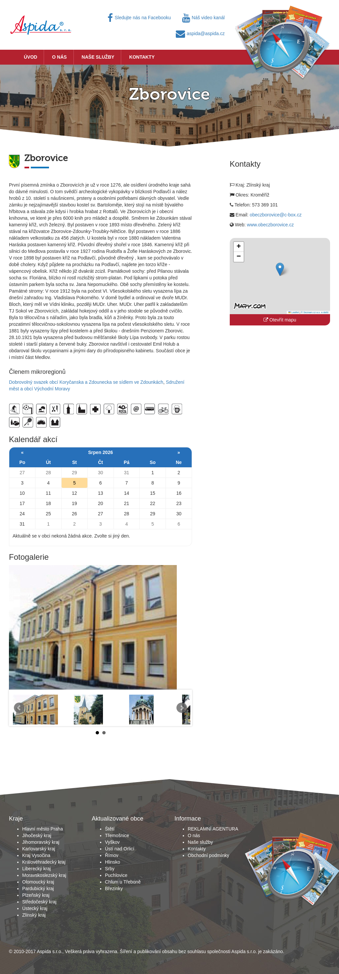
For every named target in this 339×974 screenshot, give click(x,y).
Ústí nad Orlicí (119, 848)
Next (181, 708)
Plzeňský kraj (35, 895)
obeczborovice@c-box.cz (276, 214)
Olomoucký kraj (38, 882)
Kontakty (142, 57)
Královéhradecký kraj (44, 862)
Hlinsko (112, 862)
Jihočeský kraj (36, 835)
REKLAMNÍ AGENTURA (213, 828)
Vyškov (112, 842)
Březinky (114, 888)
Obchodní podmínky (208, 855)
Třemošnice (117, 835)
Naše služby (98, 57)
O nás (59, 57)
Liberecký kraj (36, 868)
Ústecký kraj (34, 908)
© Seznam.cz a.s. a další (314, 312)
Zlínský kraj (34, 915)
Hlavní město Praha (42, 828)
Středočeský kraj (39, 901)
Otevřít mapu (280, 319)
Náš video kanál (203, 17)
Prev (19, 708)
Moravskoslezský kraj (44, 875)
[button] (280, 269)
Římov (111, 855)
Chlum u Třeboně (123, 882)
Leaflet (293, 312)
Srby (110, 868)
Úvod (30, 57)
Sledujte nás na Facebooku (139, 17)
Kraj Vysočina (36, 855)
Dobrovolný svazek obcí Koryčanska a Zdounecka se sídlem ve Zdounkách (86, 382)
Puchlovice (116, 875)
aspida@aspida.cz (200, 33)
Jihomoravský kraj (40, 842)
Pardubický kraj (38, 888)
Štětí (110, 828)
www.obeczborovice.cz (270, 224)
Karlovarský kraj (38, 848)
